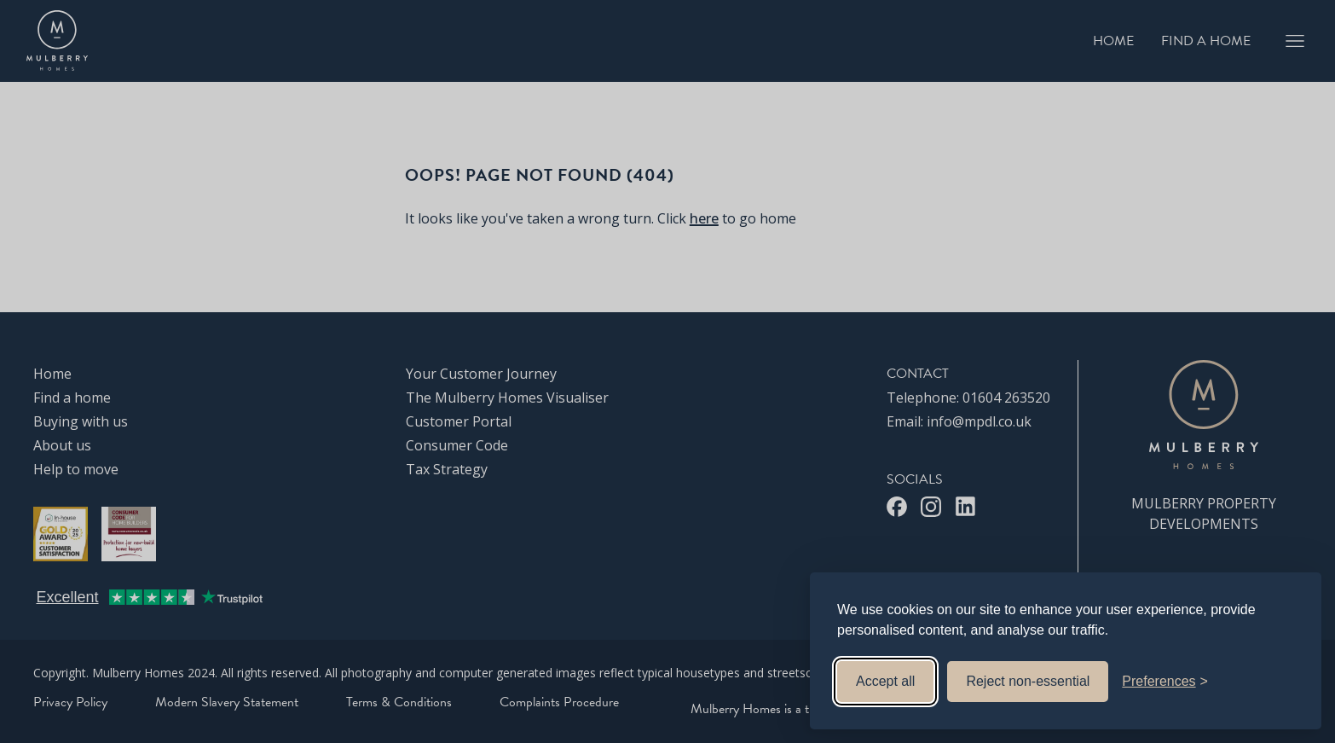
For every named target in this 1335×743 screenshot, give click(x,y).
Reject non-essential (1027, 681)
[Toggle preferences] (1165, 681)
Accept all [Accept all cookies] (885, 681)
